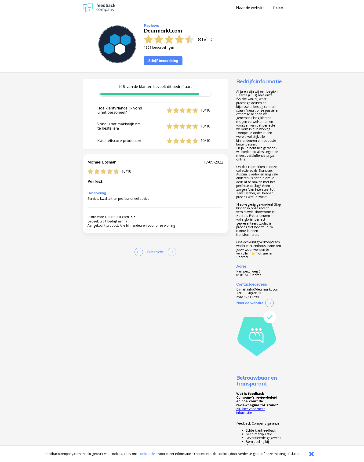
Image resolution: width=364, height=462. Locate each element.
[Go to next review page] (171, 252)
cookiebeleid (147, 453)
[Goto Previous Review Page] (140, 252)
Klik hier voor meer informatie (250, 411)
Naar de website (250, 8)
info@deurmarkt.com (263, 289)
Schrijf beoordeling (163, 60)
